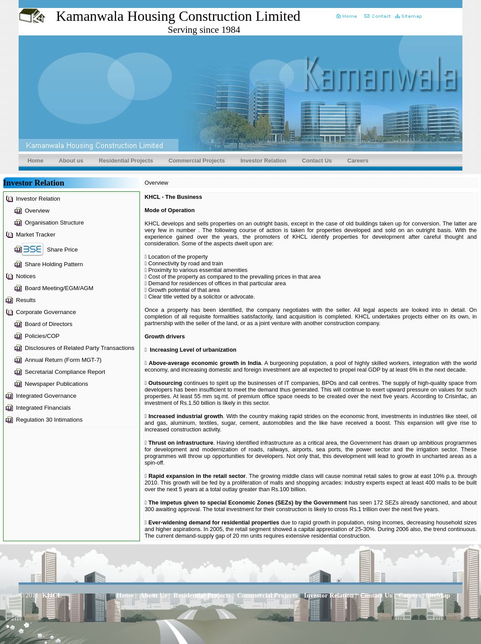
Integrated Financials (43, 407)
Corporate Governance (46, 312)
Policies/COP (42, 336)
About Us (153, 595)
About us (71, 160)
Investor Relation (263, 160)
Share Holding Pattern (54, 264)
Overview (37, 210)
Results (25, 300)
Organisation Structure (54, 222)
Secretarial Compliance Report (65, 372)
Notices (25, 276)
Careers (358, 160)
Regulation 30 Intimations (49, 419)
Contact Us (317, 160)
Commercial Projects (197, 160)
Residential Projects (126, 160)
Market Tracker (35, 234)
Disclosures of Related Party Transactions (79, 348)
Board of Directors (48, 324)
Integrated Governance (46, 395)
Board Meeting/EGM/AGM (59, 288)
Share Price (62, 249)
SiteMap (438, 595)
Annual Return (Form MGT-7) (63, 360)
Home (35, 160)
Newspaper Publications (56, 383)
